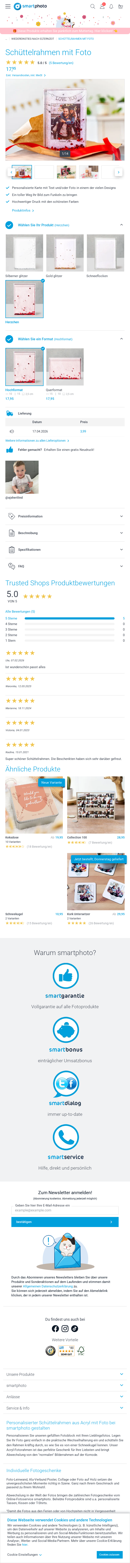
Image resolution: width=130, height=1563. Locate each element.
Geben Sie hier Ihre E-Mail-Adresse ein (42, 1205)
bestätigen (24, 1222)
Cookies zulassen (109, 1554)
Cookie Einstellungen (24, 1555)
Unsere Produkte (20, 1374)
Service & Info (17, 1408)
